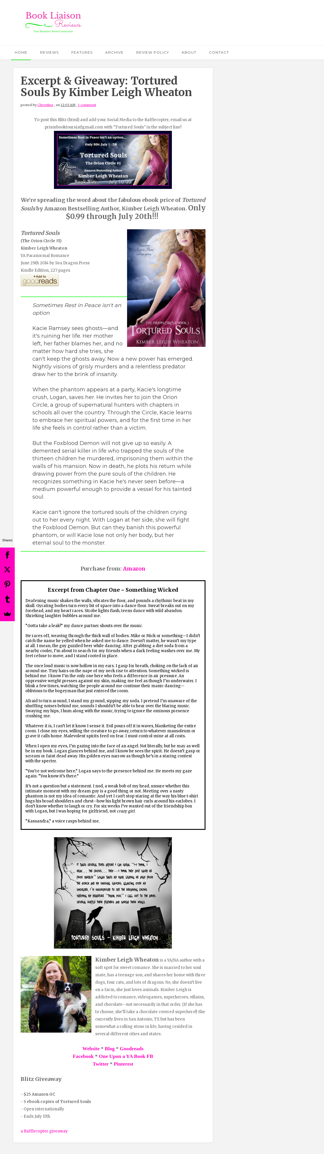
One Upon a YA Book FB (126, 1056)
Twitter (100, 1064)
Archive (114, 52)
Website (91, 1048)
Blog (110, 1048)
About (189, 52)
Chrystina (45, 105)
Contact (219, 52)
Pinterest (123, 1064)
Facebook (83, 1056)
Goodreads (132, 1048)
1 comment (87, 105)
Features (82, 52)
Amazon (134, 568)
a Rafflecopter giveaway (44, 1131)
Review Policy (152, 52)
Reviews (49, 52)
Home (21, 52)
